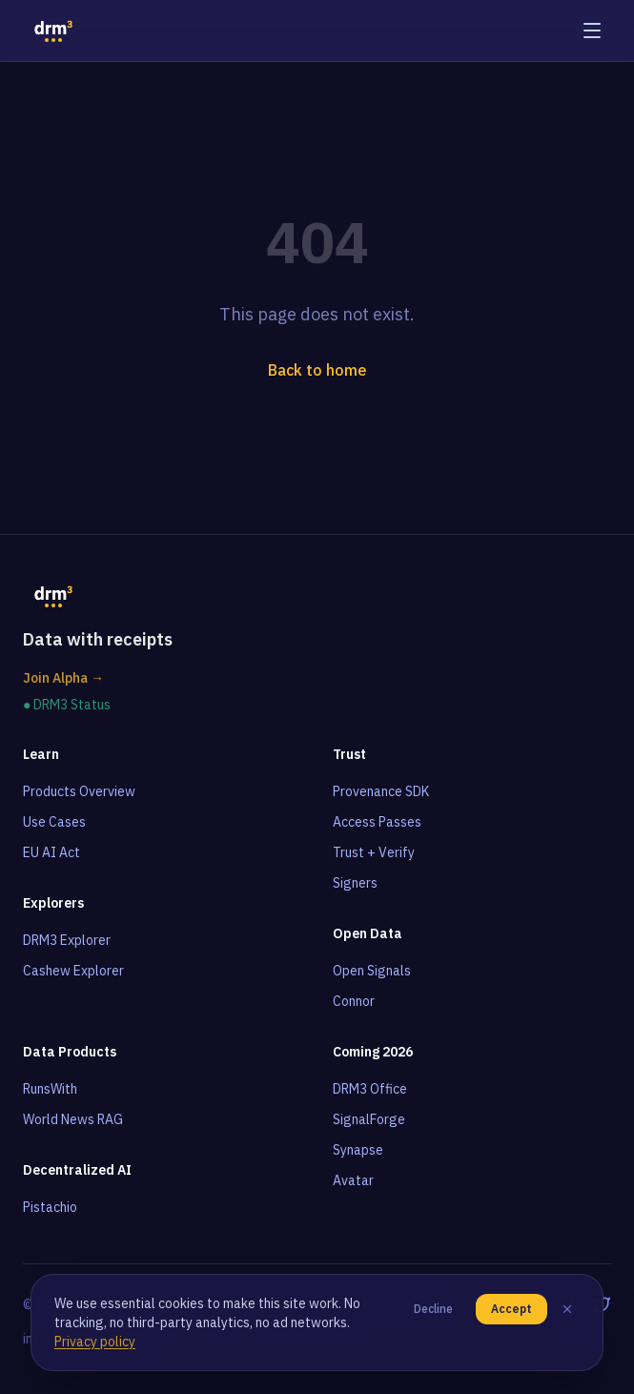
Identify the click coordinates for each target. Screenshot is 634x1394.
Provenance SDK (381, 791)
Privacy (283, 1304)
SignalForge (369, 1119)
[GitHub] (567, 1304)
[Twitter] (601, 1304)
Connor (354, 1001)
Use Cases (54, 821)
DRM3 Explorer (67, 940)
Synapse (358, 1149)
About (351, 1304)
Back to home (317, 369)
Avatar (353, 1180)
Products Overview (79, 791)
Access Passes (377, 821)
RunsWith (50, 1088)
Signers (355, 883)
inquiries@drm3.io (75, 1338)
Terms (216, 1304)
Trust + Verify (374, 852)
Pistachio (50, 1207)
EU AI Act (51, 852)
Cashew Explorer (73, 970)
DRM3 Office (370, 1088)
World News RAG (73, 1119)
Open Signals (372, 970)
